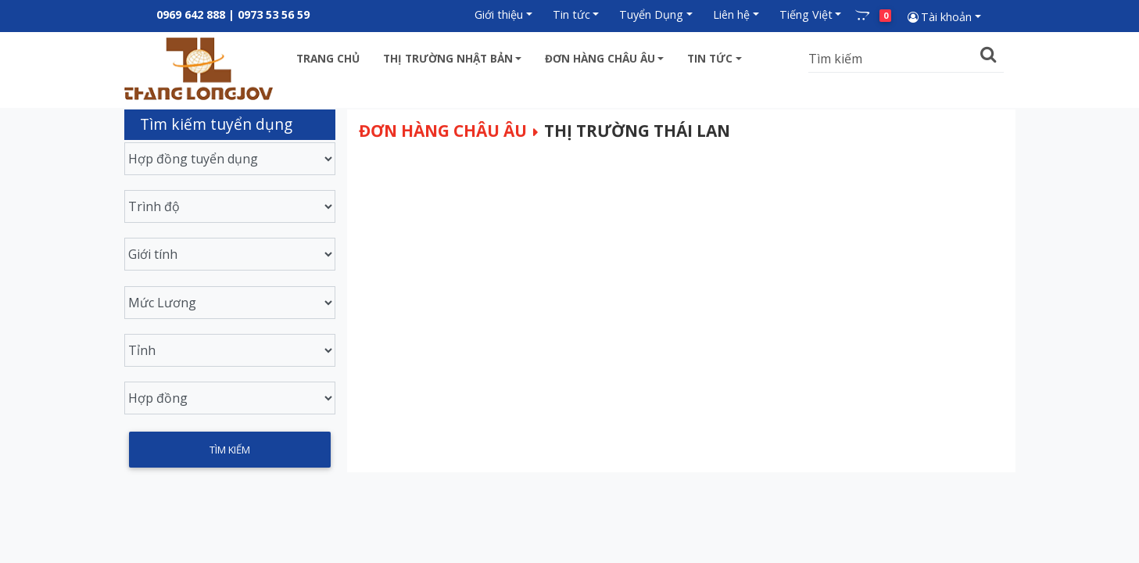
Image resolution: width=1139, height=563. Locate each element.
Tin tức (571, 14)
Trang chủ (328, 58)
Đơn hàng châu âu (600, 58)
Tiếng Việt (806, 14)
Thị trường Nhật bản (448, 58)
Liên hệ (731, 14)
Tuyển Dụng (651, 14)
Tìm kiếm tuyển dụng (216, 123)
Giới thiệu (499, 14)
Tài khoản (938, 16)
